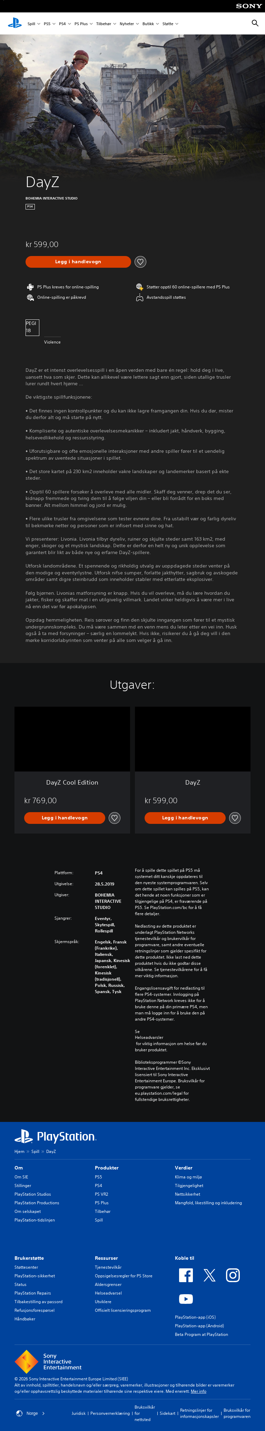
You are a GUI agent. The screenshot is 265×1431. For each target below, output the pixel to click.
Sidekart (167, 1413)
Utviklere (103, 1302)
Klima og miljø (188, 1177)
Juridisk (79, 1413)
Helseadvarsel (108, 1293)
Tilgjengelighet (189, 1185)
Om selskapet (27, 1211)
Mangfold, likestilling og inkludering (208, 1203)
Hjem (19, 1151)
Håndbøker (24, 1319)
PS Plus (81, 23)
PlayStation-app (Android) (199, 1326)
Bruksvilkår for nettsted (145, 1413)
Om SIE (21, 1177)
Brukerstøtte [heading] (29, 1258)
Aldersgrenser (108, 1284)
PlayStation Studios (32, 1194)
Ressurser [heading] (106, 1258)
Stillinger (22, 1185)
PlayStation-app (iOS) (195, 1317)
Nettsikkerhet (187, 1194)
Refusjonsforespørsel (34, 1310)
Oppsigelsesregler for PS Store (124, 1276)
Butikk (148, 23)
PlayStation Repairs (32, 1293)
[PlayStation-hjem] (14, 23)
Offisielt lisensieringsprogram (123, 1310)
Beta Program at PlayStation (201, 1334)
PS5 (47, 23)
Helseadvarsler (149, 1037)
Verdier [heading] (184, 1168)
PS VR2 (101, 1194)
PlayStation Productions (36, 1203)
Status (20, 1284)
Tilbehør (103, 23)
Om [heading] (18, 1168)
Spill (31, 23)
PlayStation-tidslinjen (34, 1220)
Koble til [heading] (184, 1258)
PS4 (62, 23)
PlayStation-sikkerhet (34, 1276)
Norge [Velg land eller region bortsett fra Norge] (30, 1413)
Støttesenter (26, 1267)
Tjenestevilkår (108, 1267)
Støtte (168, 23)
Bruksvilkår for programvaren (237, 1413)
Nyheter (127, 23)
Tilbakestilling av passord (38, 1302)
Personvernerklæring (110, 1413)
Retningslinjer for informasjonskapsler (199, 1413)
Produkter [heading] (107, 1168)
